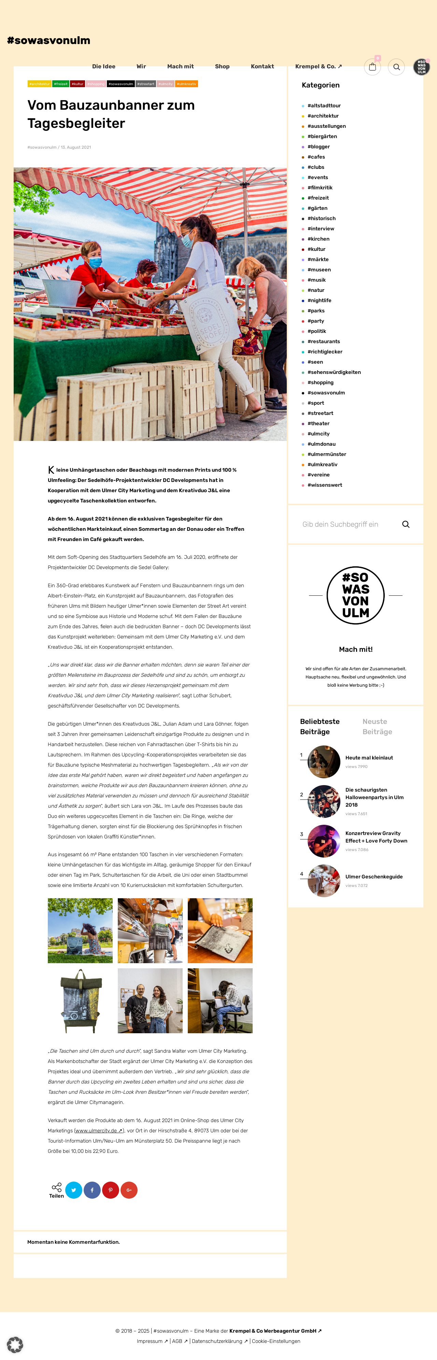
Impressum (150, 1341)
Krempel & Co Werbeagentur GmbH (273, 1331)
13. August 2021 (76, 147)
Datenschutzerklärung (218, 1341)
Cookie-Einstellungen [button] (276, 1341)
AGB (177, 1341)
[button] (15, 1345)
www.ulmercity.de (96, 1131)
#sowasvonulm (42, 147)
